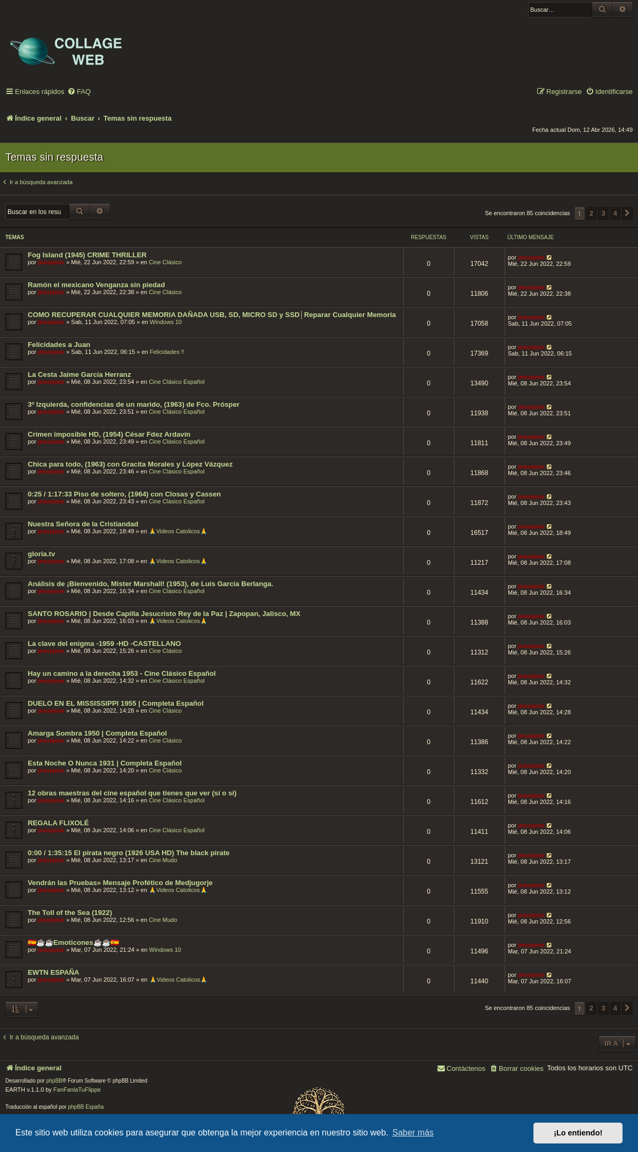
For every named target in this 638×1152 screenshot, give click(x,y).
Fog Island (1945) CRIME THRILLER (87, 255)
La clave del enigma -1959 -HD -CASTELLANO (104, 644)
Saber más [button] (413, 1132)
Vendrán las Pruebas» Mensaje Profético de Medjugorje (120, 883)
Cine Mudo (163, 860)
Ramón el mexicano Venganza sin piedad (96, 285)
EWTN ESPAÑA (53, 972)
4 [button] (615, 213)
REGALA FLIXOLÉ (58, 823)
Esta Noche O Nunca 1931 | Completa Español (105, 763)
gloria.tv (41, 554)
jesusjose (51, 262)
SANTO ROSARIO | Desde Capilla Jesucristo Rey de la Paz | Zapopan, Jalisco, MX (164, 614)
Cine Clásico (165, 262)
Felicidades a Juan (59, 345)
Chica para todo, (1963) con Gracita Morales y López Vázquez (130, 464)
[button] (627, 213)
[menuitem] (79, 92)
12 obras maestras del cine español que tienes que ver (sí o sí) (132, 793)
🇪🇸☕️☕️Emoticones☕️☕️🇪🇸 (73, 942)
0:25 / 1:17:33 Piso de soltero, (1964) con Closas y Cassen (124, 494)
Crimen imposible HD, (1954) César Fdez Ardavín (109, 434)
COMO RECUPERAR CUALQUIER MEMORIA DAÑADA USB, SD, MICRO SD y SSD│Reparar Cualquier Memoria (212, 315)
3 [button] (603, 213)
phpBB (54, 1081)
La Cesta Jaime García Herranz (79, 374)
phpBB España (85, 1107)
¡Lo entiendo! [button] (578, 1133)
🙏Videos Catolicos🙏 (178, 531)
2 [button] (591, 213)
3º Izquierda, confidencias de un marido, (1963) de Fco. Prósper (134, 404)
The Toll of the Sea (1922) (70, 913)
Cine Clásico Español (177, 381)
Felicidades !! (167, 352)
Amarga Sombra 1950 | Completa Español (97, 733)
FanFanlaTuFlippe (77, 1089)
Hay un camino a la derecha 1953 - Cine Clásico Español (122, 673)
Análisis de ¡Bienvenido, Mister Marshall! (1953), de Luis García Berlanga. (150, 584)
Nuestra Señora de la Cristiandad (83, 524)
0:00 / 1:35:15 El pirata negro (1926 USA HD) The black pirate (128, 853)
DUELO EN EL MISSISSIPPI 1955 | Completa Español (116, 703)
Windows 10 (166, 322)
